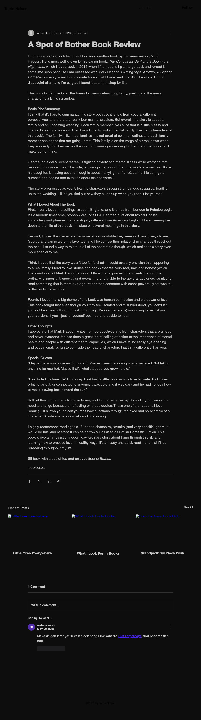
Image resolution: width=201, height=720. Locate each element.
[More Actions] (170, 627)
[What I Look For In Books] (100, 530)
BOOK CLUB (37, 467)
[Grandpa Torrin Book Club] (164, 530)
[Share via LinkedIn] (49, 481)
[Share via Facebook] (30, 481)
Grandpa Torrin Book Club (162, 553)
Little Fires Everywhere (32, 553)
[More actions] (170, 33)
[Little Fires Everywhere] (36, 530)
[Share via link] (58, 481)
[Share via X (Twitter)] (39, 481)
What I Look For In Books (98, 553)
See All (188, 507)
